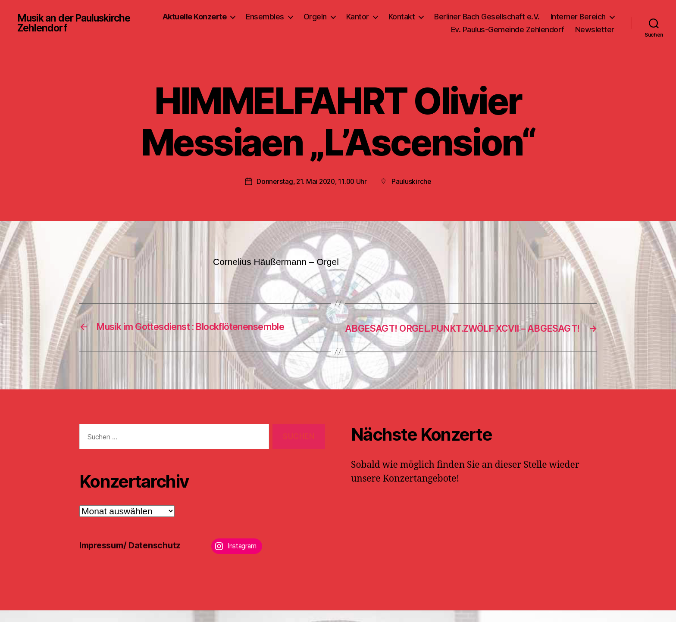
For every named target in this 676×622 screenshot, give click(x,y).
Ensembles (339, 16)
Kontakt (476, 16)
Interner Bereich (404, 29)
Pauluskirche (413, 181)
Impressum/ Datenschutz (133, 556)
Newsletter (594, 29)
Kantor (432, 16)
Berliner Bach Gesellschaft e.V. (561, 16)
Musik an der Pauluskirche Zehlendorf (78, 23)
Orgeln (389, 16)
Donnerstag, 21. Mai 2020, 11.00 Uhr (311, 181)
